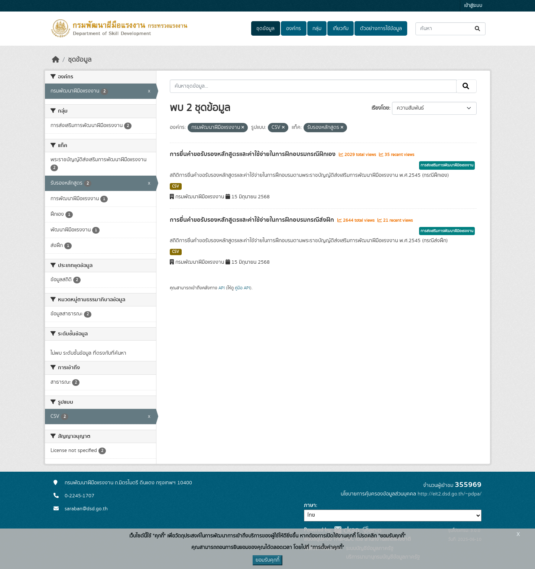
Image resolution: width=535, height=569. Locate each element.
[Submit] (478, 28)
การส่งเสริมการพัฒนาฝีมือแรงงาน (447, 165)
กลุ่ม (316, 28)
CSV (175, 186)
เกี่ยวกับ (340, 28)
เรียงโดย (380, 108)
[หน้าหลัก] (55, 60)
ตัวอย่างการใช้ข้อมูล (381, 28)
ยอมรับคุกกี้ (267, 560)
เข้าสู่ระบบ (473, 5)
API (221, 287)
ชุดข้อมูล (265, 28)
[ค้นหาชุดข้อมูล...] (450, 28)
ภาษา (310, 505)
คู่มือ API (242, 287)
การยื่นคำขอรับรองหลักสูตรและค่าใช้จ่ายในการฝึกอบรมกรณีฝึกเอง (253, 154)
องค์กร (293, 28)
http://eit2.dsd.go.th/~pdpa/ (450, 494)
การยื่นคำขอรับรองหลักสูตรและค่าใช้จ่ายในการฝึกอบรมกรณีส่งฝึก (252, 220)
